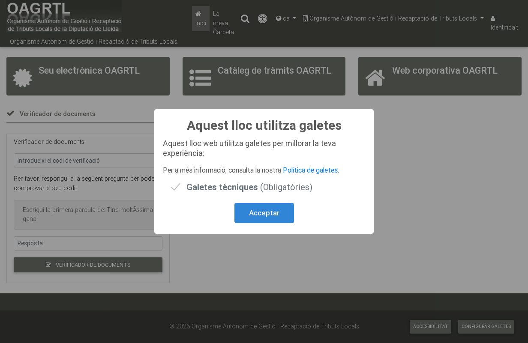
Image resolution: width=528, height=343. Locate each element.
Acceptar (264, 213)
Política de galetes (310, 170)
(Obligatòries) (249, 187)
